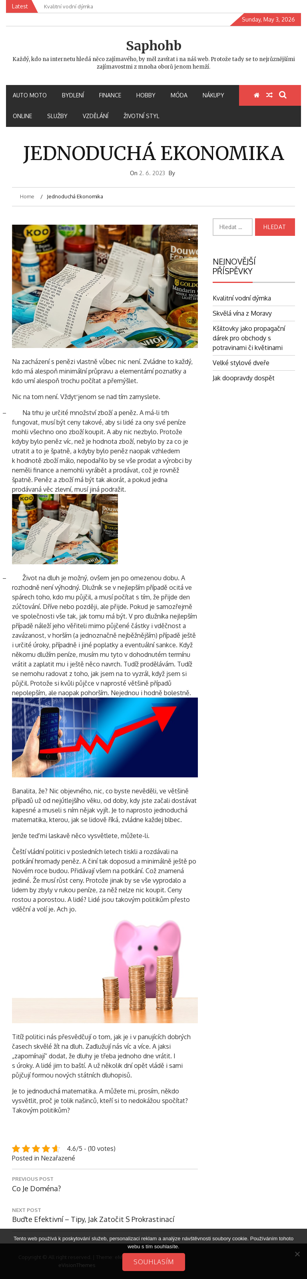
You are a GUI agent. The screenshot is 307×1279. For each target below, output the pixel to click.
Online (22, 116)
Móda (179, 95)
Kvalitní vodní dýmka (242, 298)
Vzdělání (95, 116)
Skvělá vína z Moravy (242, 313)
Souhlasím (154, 1262)
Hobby (145, 95)
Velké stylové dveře (241, 363)
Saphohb (153, 46)
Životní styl (141, 116)
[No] (297, 1254)
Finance (110, 95)
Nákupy (213, 95)
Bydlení (73, 95)
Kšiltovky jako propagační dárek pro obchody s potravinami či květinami (249, 338)
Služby (57, 116)
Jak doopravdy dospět (244, 378)
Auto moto (30, 95)
